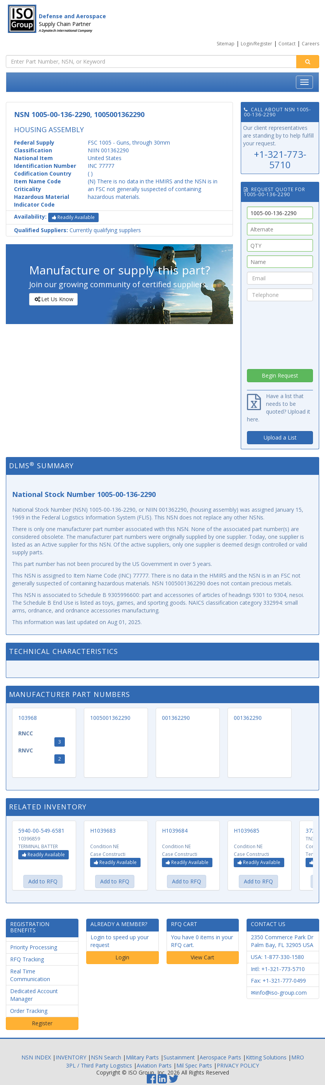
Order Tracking (28, 1010)
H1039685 (246, 830)
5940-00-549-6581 (41, 830)
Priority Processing (33, 947)
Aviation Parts (154, 1065)
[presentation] (280, 333)
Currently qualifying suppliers (77, 230)
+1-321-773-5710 (280, 159)
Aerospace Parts (220, 1057)
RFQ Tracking (27, 959)
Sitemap (226, 43)
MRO (297, 1057)
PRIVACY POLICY (238, 1065)
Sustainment (179, 1057)
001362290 (176, 717)
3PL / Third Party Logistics (99, 1065)
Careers (310, 43)
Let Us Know (53, 299)
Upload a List (280, 437)
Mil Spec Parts (194, 1065)
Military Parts (142, 1057)
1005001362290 (110, 717)
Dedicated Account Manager (34, 994)
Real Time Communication (30, 975)
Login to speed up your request (119, 941)
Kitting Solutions (266, 1057)
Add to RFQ (42, 881)
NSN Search (106, 1057)
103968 (27, 717)
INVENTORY (71, 1057)
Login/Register (256, 43)
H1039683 (103, 830)
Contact (286, 43)
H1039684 (175, 830)
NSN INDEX (36, 1057)
